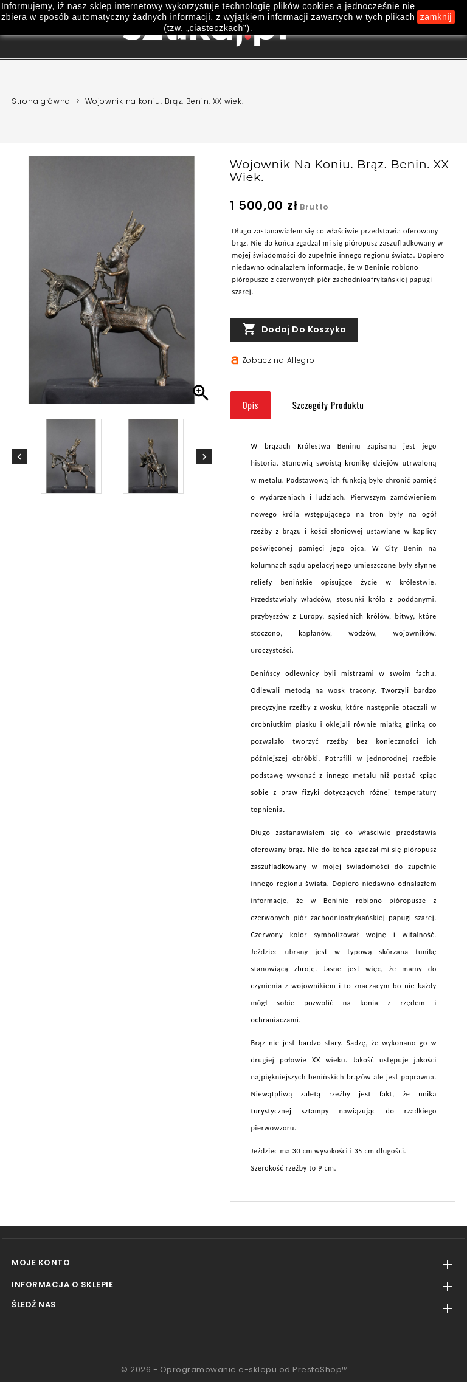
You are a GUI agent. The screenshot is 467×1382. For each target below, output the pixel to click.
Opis (251, 404)
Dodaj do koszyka (294, 329)
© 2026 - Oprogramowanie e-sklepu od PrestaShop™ (234, 1369)
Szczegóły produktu (328, 404)
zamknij (436, 17)
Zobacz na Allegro (278, 360)
